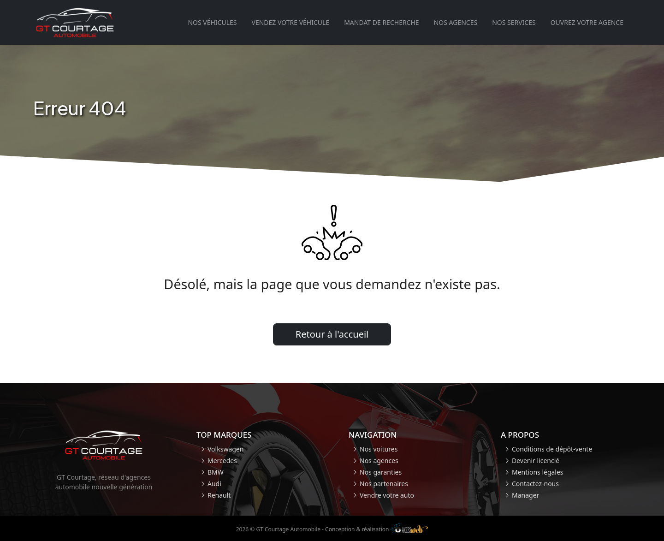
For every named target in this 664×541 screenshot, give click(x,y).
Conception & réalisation (376, 529)
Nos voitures (378, 449)
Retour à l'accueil (332, 334)
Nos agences (456, 22)
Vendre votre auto (387, 495)
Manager (525, 495)
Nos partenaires (384, 483)
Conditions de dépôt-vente (552, 449)
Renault (219, 495)
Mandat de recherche (381, 22)
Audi (214, 483)
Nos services (514, 22)
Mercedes (222, 460)
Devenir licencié (535, 460)
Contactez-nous (535, 483)
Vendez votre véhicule (290, 22)
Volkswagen (225, 449)
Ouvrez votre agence (587, 22)
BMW (216, 472)
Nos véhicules (212, 22)
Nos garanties (381, 472)
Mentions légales (537, 472)
